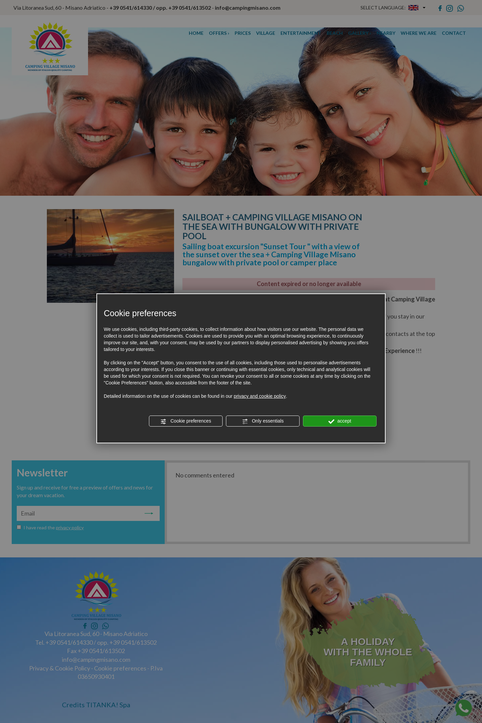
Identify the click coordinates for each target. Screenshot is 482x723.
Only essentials (263, 421)
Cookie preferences (185, 421)
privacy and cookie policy (260, 396)
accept (339, 421)
